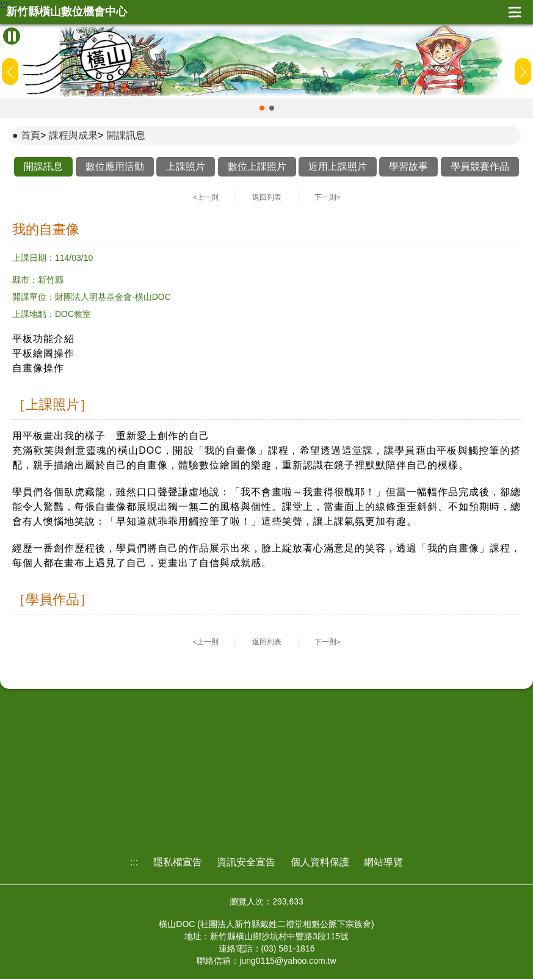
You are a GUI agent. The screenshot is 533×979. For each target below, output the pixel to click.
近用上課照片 (337, 166)
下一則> (327, 197)
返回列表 (266, 197)
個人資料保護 (320, 862)
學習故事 (408, 166)
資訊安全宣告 (246, 862)
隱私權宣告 (177, 862)
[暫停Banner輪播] (11, 36)
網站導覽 (383, 862)
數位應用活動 (114, 166)
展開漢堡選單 (514, 12)
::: (4, 5)
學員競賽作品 (480, 166)
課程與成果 (73, 135)
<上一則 (206, 197)
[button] (261, 108)
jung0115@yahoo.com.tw (287, 961)
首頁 (30, 135)
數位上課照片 (257, 166)
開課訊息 (125, 135)
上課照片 (185, 166)
